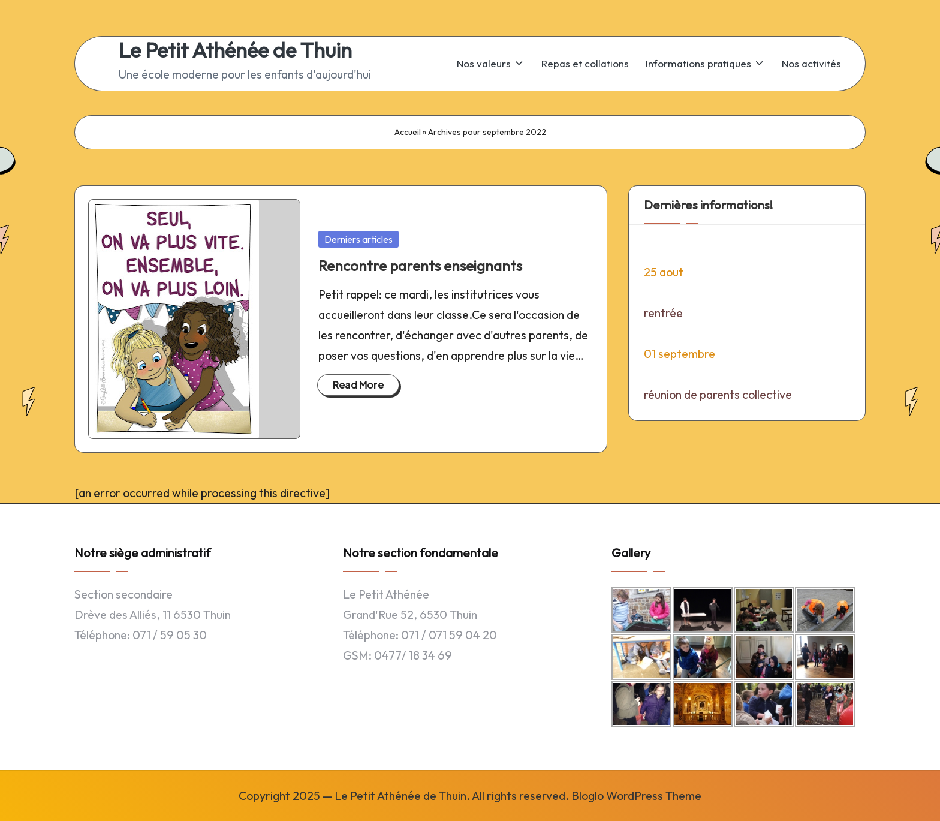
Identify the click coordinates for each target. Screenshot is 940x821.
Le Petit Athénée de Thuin (235, 50)
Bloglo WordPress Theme (636, 795)
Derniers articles (358, 239)
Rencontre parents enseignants (420, 266)
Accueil (407, 132)
